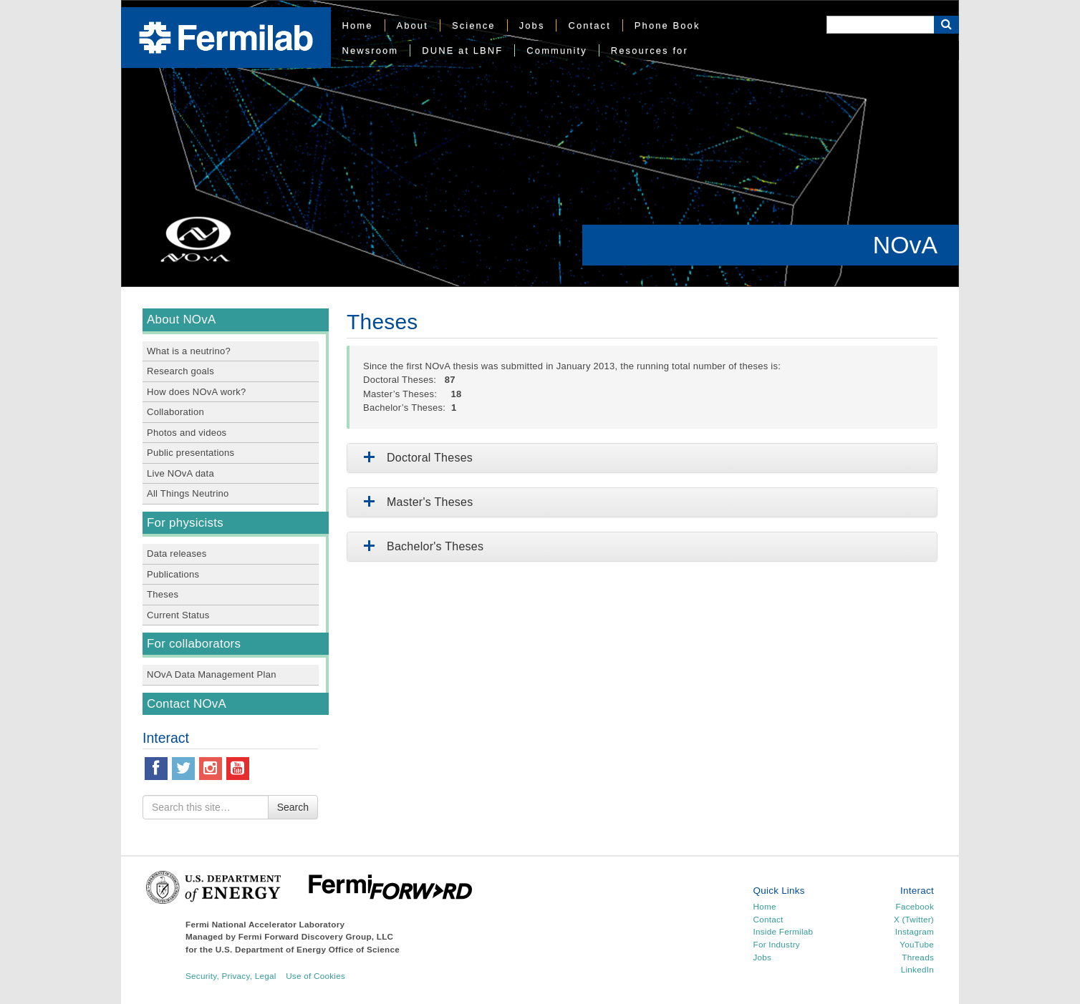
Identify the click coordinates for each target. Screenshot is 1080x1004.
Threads (918, 957)
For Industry (776, 944)
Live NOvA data (180, 473)
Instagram (914, 931)
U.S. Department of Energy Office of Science (308, 949)
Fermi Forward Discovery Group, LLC (316, 936)
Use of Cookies (315, 975)
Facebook (915, 906)
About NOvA (181, 319)
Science (474, 25)
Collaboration (175, 411)
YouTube (917, 944)
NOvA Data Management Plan (211, 674)
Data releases (177, 553)
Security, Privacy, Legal (230, 975)
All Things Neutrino (188, 493)
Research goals (180, 371)
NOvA (905, 244)
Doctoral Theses (415, 458)
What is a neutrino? (189, 351)
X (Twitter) (914, 919)
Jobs (532, 25)
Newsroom (370, 50)
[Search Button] (946, 25)
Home (357, 25)
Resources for (649, 50)
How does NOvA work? (196, 391)
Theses (162, 594)
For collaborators (194, 643)
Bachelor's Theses (420, 546)
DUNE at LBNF (462, 50)
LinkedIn (917, 969)
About (412, 25)
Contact (589, 25)
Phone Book (667, 25)
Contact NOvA (186, 704)
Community (556, 50)
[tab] (642, 458)
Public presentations (190, 452)
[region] (540, 143)
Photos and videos (186, 432)
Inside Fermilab (783, 931)
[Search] (880, 25)
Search (293, 807)
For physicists (185, 523)
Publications (173, 574)
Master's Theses (415, 502)
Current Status (178, 615)
